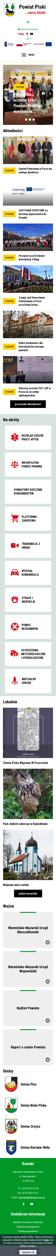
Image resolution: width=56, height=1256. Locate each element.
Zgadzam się (28, 1253)
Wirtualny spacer (29, 681)
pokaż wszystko (28, 893)
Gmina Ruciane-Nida (35, 1147)
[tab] (22, 119)
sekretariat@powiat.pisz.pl (31, 1197)
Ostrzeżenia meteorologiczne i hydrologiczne (33, 654)
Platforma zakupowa (29, 518)
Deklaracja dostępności (28, 1226)
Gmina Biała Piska (33, 1105)
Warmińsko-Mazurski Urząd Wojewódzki (28, 969)
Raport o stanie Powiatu (28, 1047)
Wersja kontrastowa (29, 29)
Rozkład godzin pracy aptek (32, 437)
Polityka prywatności (28, 1231)
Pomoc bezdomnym (30, 627)
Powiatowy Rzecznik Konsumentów (28, 491)
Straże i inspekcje (28, 599)
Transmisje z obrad (31, 546)
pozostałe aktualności (28, 404)
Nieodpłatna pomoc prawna (32, 464)
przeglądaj (28, 155)
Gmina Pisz (29, 1084)
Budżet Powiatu (28, 1008)
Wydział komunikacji (30, 572)
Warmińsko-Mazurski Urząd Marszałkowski (28, 930)
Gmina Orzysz (30, 1126)
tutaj (46, 1241)
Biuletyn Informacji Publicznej (28, 1222)
